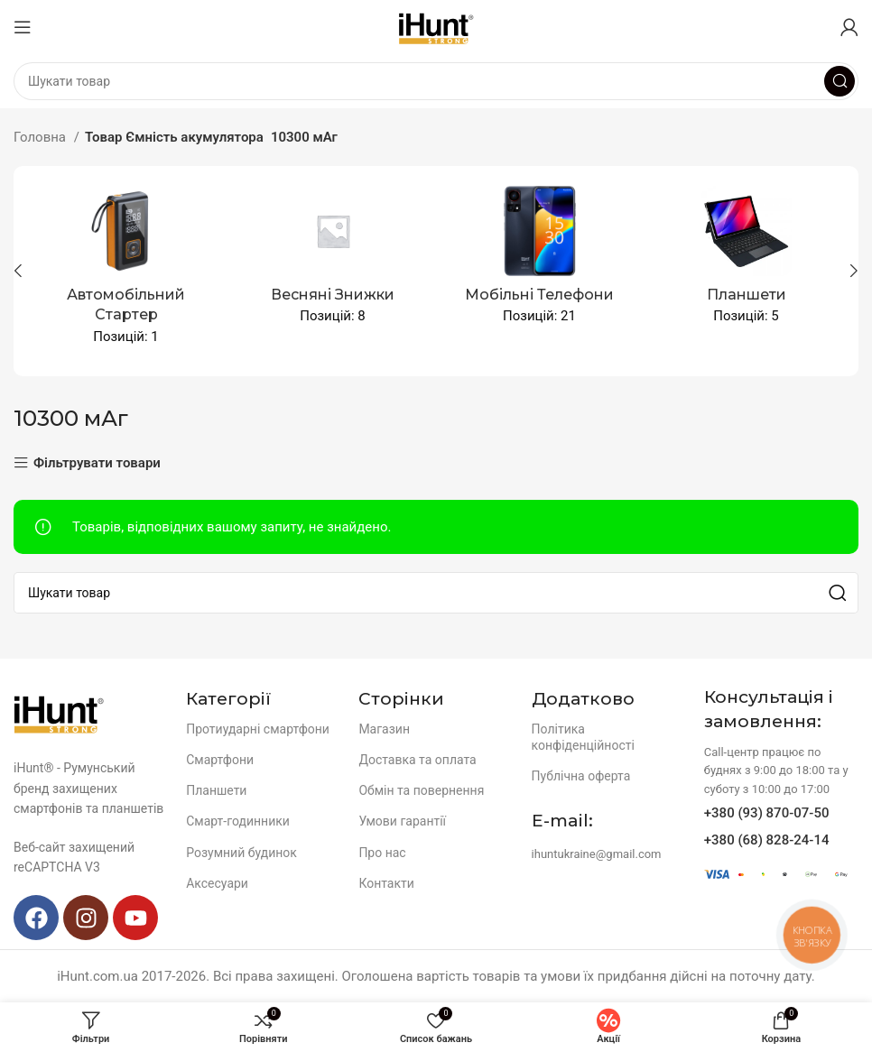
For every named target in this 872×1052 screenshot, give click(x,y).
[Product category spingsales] (332, 261)
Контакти (386, 883)
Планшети (216, 790)
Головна (42, 137)
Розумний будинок (241, 852)
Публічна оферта (581, 776)
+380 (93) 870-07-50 (767, 813)
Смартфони (220, 759)
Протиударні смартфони (257, 729)
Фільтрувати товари (97, 463)
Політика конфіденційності (583, 737)
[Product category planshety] (746, 261)
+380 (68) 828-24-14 (767, 840)
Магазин (384, 729)
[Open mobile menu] (23, 27)
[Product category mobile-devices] (539, 261)
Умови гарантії (402, 821)
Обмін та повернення (421, 790)
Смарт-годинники (238, 821)
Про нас (381, 852)
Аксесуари (217, 883)
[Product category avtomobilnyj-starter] (126, 271)
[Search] (436, 81)
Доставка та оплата (417, 759)
